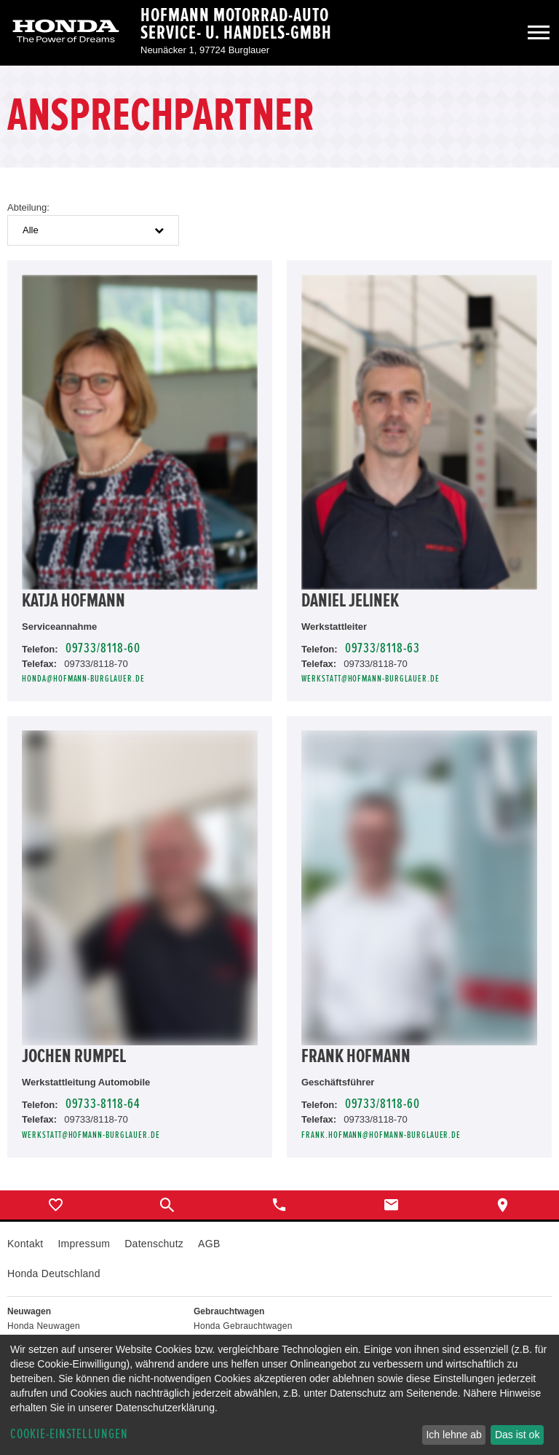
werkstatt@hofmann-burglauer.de (370, 679)
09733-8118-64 (103, 1104)
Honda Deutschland (53, 1273)
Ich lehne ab (453, 1434)
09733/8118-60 (103, 648)
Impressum (84, 1243)
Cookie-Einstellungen (69, 1434)
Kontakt (25, 1243)
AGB (209, 1243)
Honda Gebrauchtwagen (243, 1326)
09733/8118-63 (382, 648)
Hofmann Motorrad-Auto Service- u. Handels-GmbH (236, 24)
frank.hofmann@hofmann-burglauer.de (381, 1135)
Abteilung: (28, 207)
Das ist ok (517, 1434)
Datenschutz (153, 1243)
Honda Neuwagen (43, 1326)
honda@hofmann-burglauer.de (83, 679)
